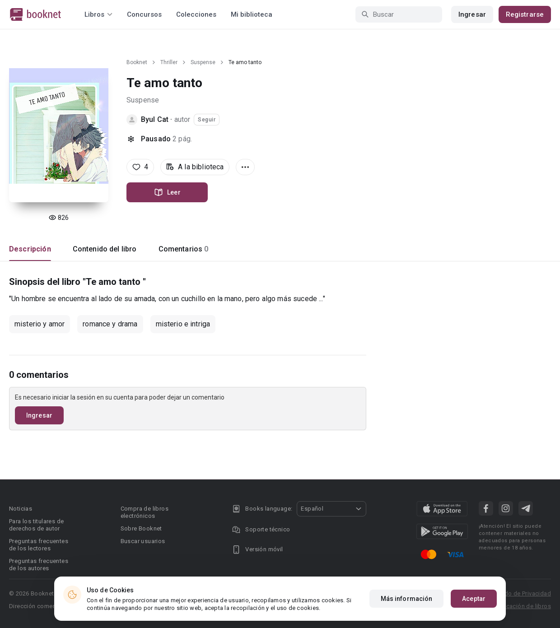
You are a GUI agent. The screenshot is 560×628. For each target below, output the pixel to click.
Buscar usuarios (143, 541)
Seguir (206, 119)
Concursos (144, 14)
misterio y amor (39, 324)
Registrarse (525, 14)
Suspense (203, 62)
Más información (407, 598)
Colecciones (196, 14)
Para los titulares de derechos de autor (36, 525)
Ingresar (472, 14)
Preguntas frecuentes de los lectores (38, 545)
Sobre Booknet (141, 528)
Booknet (136, 62)
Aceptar (473, 598)
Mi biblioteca (251, 14)
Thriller (168, 62)
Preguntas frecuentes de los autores (38, 565)
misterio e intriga (183, 324)
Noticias (20, 508)
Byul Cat (154, 119)
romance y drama (110, 324)
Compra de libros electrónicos (144, 512)
